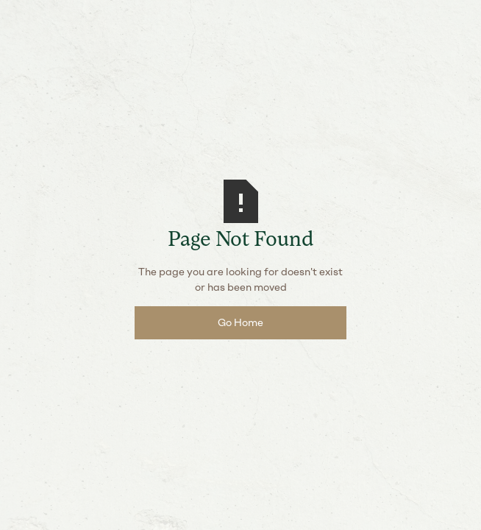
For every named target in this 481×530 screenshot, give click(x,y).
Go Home (240, 322)
